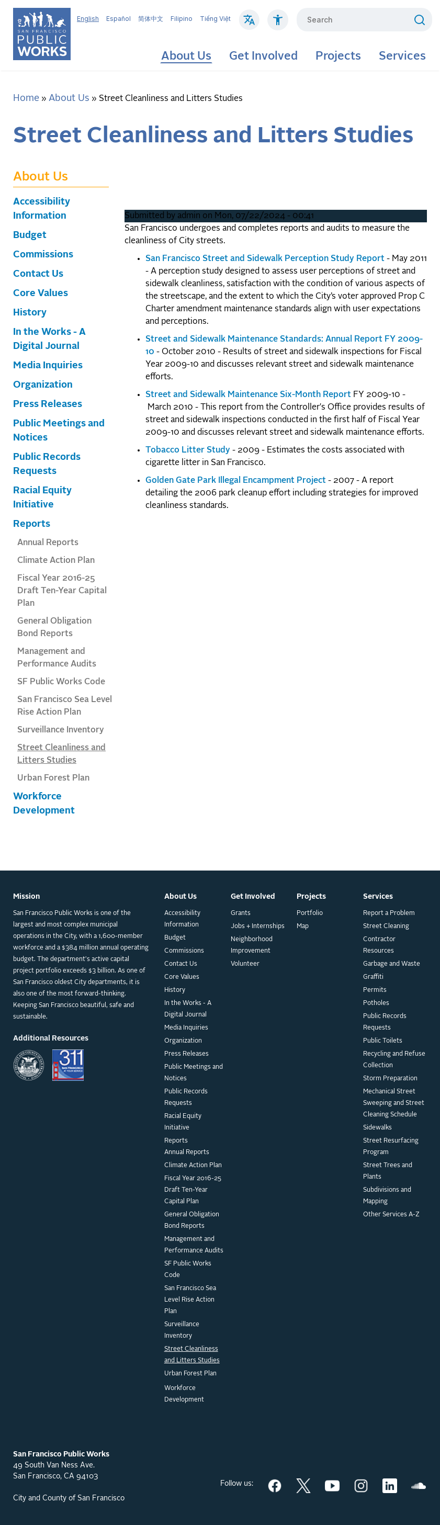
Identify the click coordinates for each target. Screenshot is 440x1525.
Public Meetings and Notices (193, 1073)
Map (303, 926)
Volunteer (245, 964)
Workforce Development (184, 1394)
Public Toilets (382, 1041)
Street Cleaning (386, 926)
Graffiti (373, 977)
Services (402, 56)
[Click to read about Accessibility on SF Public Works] (277, 25)
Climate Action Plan (56, 561)
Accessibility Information (182, 919)
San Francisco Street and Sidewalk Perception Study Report (265, 259)
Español (118, 18)
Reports (31, 524)
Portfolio (310, 913)
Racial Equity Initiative (182, 1122)
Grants (241, 913)
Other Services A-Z (391, 1215)
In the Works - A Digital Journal (187, 1009)
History (30, 313)
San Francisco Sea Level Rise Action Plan (190, 1300)
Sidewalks (377, 1128)
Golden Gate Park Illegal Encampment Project (235, 481)
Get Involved (263, 56)
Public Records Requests (186, 1097)
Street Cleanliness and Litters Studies (192, 1355)
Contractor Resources (379, 945)
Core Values (40, 293)
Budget (30, 235)
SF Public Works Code (61, 682)
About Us (186, 56)
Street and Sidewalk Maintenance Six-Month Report (248, 395)
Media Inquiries (48, 365)
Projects (338, 56)
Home (26, 98)
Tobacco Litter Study (187, 450)
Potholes (376, 1003)
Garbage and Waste (391, 964)
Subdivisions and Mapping (387, 1196)
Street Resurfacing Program (391, 1147)
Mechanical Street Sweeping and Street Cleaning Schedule (393, 1103)
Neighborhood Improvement (252, 945)
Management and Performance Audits (193, 1245)
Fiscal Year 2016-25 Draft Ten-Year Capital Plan (62, 591)
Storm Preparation (390, 1079)
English (88, 18)
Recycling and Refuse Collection (394, 1060)
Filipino (182, 18)
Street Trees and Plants (387, 1171)
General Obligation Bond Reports (191, 1220)
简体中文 (150, 18)
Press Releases (47, 404)
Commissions (43, 254)
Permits (375, 990)
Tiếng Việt (215, 18)
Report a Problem (389, 913)
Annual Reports (47, 543)
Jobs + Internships (258, 926)
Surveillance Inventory (60, 730)
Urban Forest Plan (53, 778)
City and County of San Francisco (69, 1498)
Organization (43, 385)
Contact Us (38, 274)
